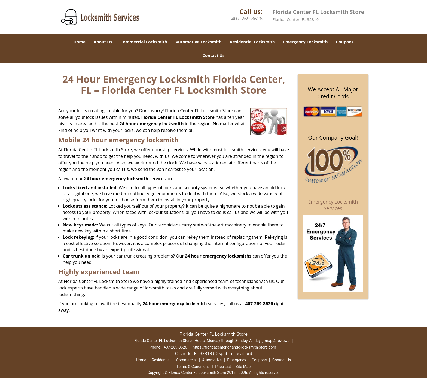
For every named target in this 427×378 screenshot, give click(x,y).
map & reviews (277, 340)
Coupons (345, 41)
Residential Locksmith (252, 41)
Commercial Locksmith (143, 41)
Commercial (186, 360)
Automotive (212, 360)
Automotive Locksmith (198, 41)
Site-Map (243, 366)
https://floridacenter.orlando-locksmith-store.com (234, 347)
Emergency (236, 360)
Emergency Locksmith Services (333, 204)
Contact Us (213, 55)
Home (79, 41)
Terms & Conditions (193, 366)
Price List (223, 366)
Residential (161, 360)
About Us (103, 41)
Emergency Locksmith (305, 41)
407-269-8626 (247, 18)
